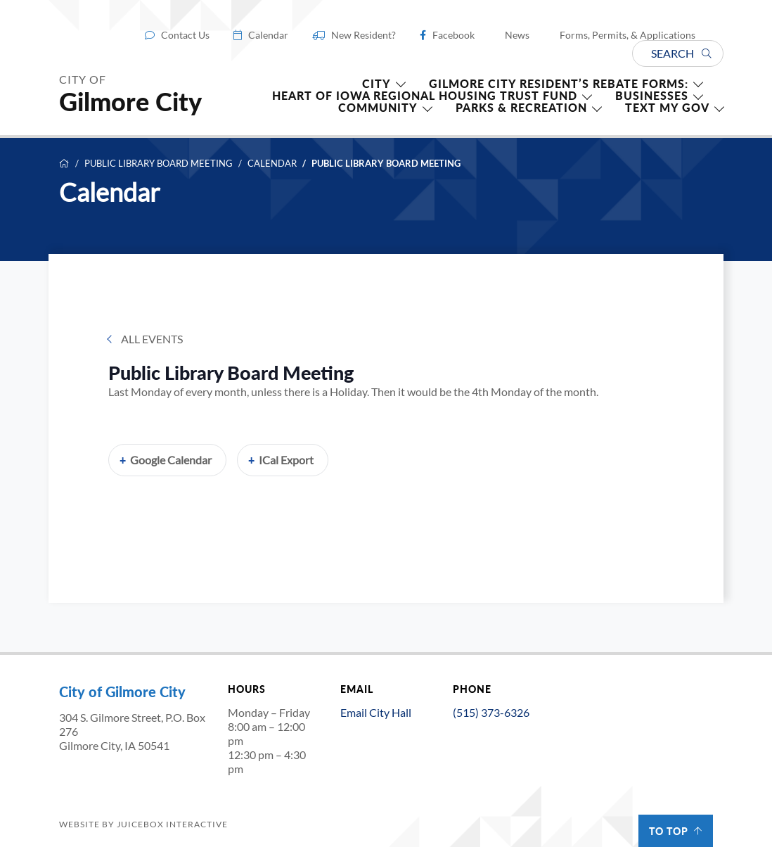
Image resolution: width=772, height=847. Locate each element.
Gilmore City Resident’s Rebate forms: (558, 83)
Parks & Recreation (521, 107)
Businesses (651, 95)
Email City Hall (375, 712)
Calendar (268, 35)
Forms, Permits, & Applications (627, 35)
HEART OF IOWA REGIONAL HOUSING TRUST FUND (424, 95)
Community (378, 107)
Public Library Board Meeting (158, 163)
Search (681, 53)
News (517, 35)
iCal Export (286, 459)
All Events (152, 338)
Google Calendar (171, 459)
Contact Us (185, 35)
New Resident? (363, 35)
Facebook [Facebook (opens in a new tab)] (453, 35)
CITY (376, 83)
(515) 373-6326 (491, 712)
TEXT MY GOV (667, 107)
